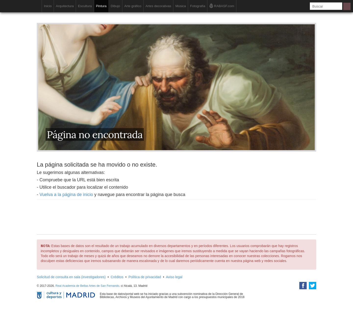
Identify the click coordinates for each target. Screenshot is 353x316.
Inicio (48, 6)
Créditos (117, 277)
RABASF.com (221, 5)
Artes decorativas (158, 6)
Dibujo (115, 6)
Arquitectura (65, 6)
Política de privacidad (144, 277)
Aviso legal (174, 277)
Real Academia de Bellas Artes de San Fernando (87, 286)
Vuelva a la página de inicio (66, 194)
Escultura (85, 6)
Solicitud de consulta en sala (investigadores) (71, 277)
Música (180, 6)
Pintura (101, 6)
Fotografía (197, 6)
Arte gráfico (132, 6)
